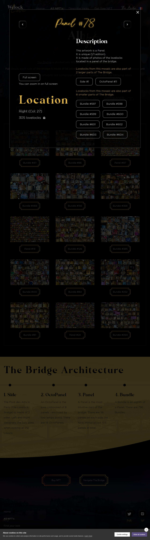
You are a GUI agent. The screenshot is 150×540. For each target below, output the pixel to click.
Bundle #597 (88, 103)
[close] (146, 530)
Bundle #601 (88, 124)
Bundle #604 (115, 134)
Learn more (88, 536)
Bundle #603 (88, 134)
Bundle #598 (114, 103)
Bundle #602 (114, 124)
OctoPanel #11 (108, 81)
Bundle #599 (88, 114)
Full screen (29, 77)
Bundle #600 (115, 114)
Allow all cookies (139, 534)
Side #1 (84, 81)
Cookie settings (122, 534)
